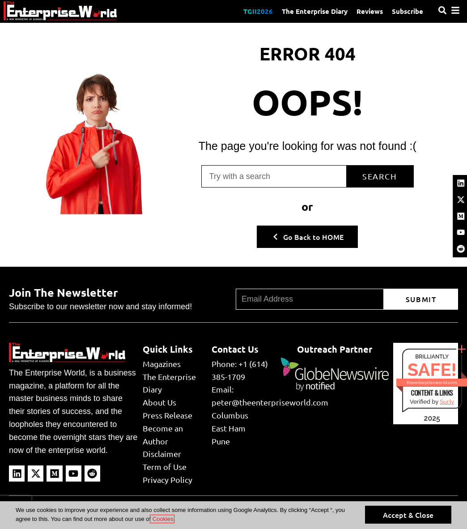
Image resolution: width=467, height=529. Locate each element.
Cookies (162, 519)
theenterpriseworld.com (432, 382)
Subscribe (407, 11)
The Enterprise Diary (315, 11)
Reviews (370, 11)
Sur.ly (447, 401)
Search (379, 176)
